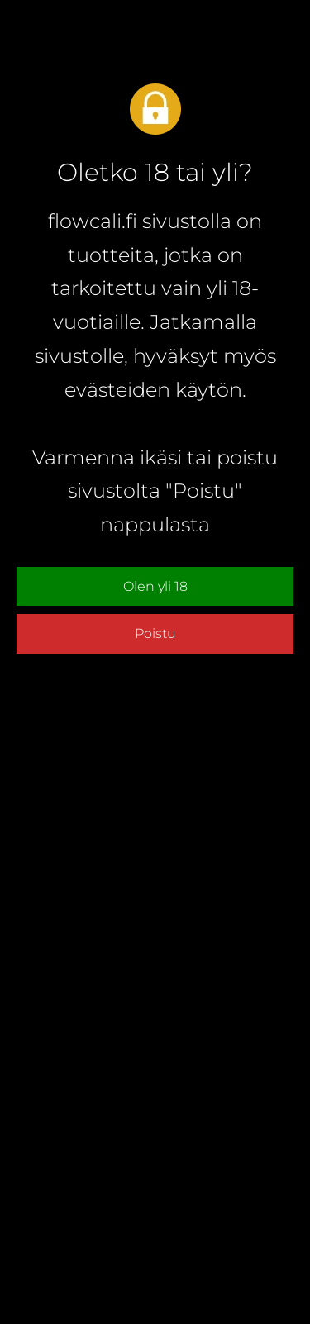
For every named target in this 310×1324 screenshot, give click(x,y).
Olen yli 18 (155, 586)
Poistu (155, 633)
